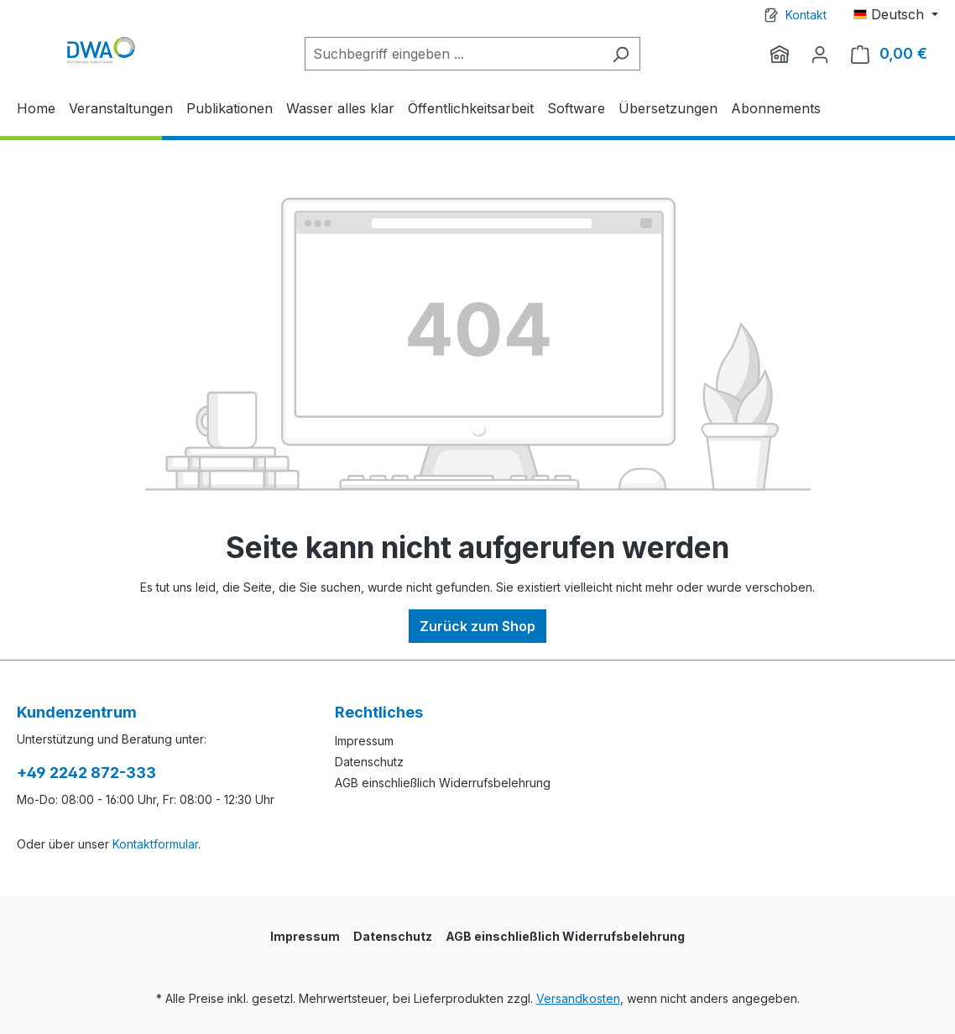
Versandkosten (578, 998)
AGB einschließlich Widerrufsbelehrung (443, 783)
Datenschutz (369, 762)
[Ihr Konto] (820, 53)
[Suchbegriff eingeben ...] (453, 53)
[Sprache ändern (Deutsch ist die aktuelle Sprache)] (895, 14)
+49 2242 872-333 (86, 772)
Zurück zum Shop (477, 626)
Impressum (364, 741)
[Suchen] (620, 53)
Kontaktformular (155, 844)
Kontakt (806, 15)
